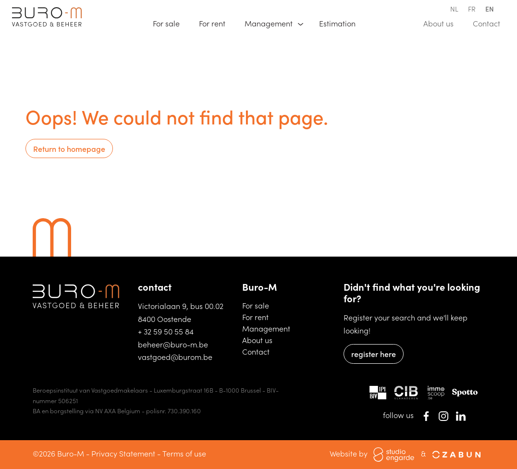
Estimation (341, 22)
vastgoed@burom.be (175, 356)
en (489, 8)
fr (472, 8)
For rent (216, 22)
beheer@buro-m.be (173, 344)
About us (442, 22)
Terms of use (184, 453)
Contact (491, 22)
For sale (170, 22)
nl (454, 8)
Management (266, 327)
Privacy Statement (123, 453)
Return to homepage (69, 148)
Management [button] (270, 23)
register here (373, 353)
